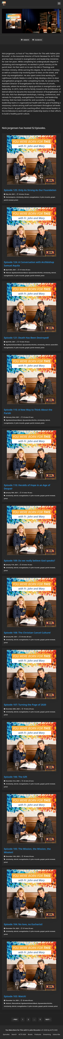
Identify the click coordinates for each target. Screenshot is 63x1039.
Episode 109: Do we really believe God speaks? (29, 560)
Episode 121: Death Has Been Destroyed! (26, 337)
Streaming (47, 1034)
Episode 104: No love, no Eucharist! (23, 924)
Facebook (37, 40)
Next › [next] (48, 1019)
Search (14, 1034)
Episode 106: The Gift (15, 776)
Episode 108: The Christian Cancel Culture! (27, 632)
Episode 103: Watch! (15, 996)
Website (25, 40)
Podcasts (37, 1034)
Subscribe (56, 1034)
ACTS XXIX (22, 1034)
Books (30, 1034)
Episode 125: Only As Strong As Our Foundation (30, 190)
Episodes (6, 1034)
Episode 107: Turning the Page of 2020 (25, 704)
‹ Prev (15, 1019)
